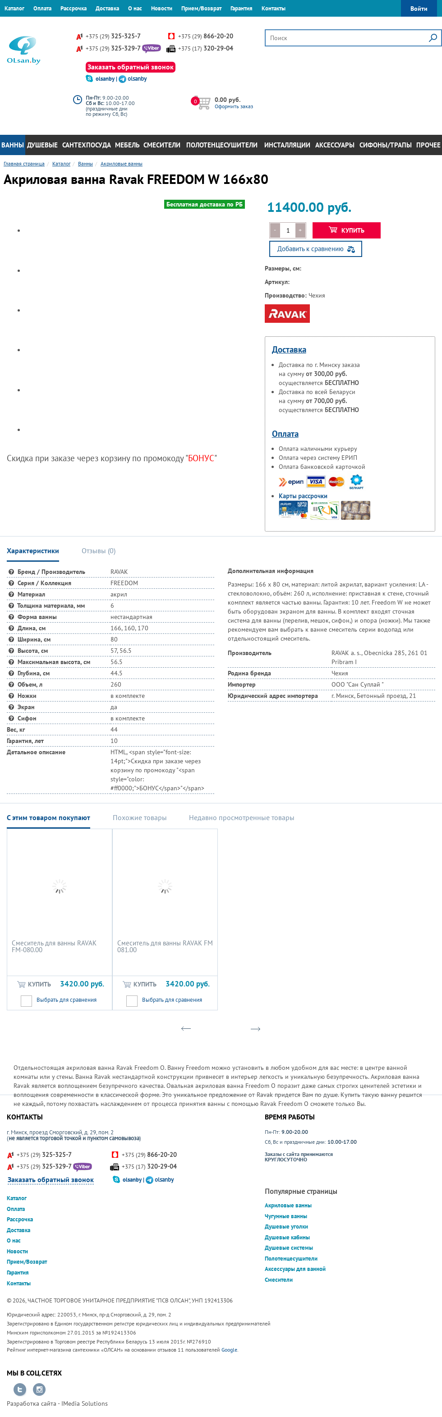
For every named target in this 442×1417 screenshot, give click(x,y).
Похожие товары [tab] (140, 817)
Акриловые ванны (288, 1205)
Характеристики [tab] (33, 550)
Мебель (127, 145)
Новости (161, 8)
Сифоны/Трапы (385, 145)
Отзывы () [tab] (98, 550)
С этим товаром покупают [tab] (48, 817)
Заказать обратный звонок (130, 66)
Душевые (42, 145)
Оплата (42, 8)
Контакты (273, 8)
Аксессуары (335, 145)
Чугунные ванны (286, 1216)
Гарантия (241, 8)
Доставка (107, 8)
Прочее (428, 145)
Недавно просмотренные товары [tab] (242, 817)
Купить (346, 230)
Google (229, 1349)
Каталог (14, 8)
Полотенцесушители (222, 145)
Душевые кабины (287, 1237)
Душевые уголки (286, 1226)
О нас (135, 8)
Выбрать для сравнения (67, 1000)
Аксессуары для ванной (295, 1269)
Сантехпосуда (86, 145)
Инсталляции (287, 145)
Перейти (20, 1390)
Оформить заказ (234, 106)
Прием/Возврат (201, 8)
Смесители (161, 145)
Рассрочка (73, 8)
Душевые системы (289, 1248)
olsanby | (107, 79)
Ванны (12, 145)
